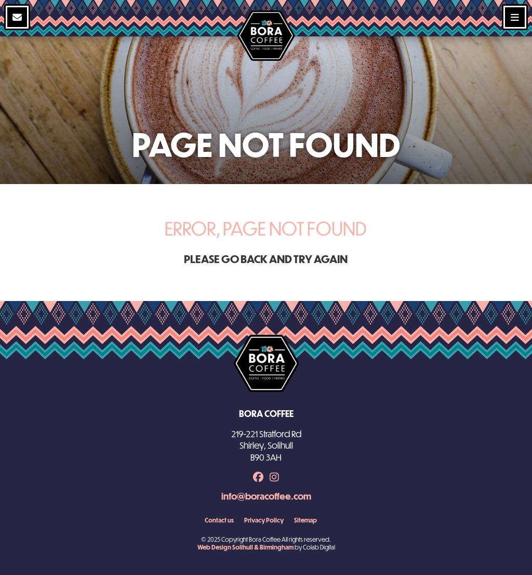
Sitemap (305, 520)
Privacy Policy (264, 520)
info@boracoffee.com (266, 496)
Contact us (219, 520)
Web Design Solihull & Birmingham (245, 547)
